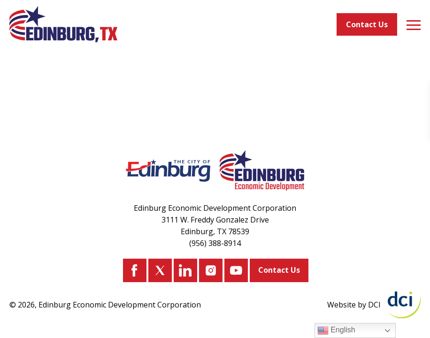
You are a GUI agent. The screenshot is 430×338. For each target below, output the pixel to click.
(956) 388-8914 (215, 243)
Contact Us (367, 24)
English (336, 330)
